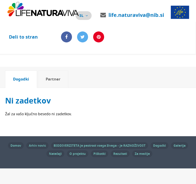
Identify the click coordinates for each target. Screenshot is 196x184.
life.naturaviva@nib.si (136, 15)
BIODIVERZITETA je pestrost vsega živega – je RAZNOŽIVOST (99, 145)
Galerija (180, 145)
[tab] (21, 79)
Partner (53, 79)
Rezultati (120, 154)
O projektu (77, 154)
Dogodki (21, 79)
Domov (15, 145)
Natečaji (55, 154)
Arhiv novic (37, 145)
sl (81, 15)
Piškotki (99, 154)
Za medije (142, 154)
